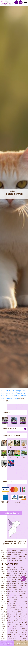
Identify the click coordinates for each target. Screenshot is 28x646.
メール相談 (8, 643)
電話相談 (22, 643)
